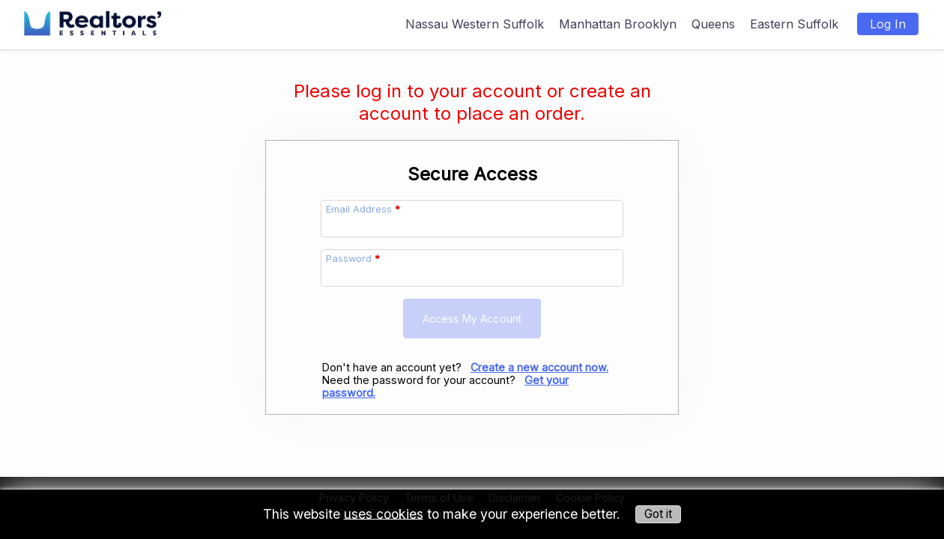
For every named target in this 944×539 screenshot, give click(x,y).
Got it (658, 514)
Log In (888, 23)
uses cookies (383, 513)
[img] (93, 16)
